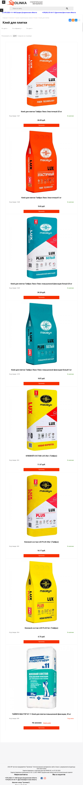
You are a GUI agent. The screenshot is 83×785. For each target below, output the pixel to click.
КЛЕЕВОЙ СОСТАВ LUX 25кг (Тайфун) (41, 456)
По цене (29, 28)
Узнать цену (47, 723)
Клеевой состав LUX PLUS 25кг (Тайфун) (41, 542)
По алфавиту (17, 28)
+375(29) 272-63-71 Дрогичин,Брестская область (21, 779)
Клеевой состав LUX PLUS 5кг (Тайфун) (41, 628)
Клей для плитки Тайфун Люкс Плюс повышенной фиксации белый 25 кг (41, 284)
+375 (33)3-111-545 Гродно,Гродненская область (21, 778)
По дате (5, 28)
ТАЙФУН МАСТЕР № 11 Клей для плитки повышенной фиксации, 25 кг (41, 714)
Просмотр (41, 125)
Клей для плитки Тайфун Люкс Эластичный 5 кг (41, 198)
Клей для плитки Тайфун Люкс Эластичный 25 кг (41, 112)
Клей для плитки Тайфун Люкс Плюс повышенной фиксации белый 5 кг (41, 370)
